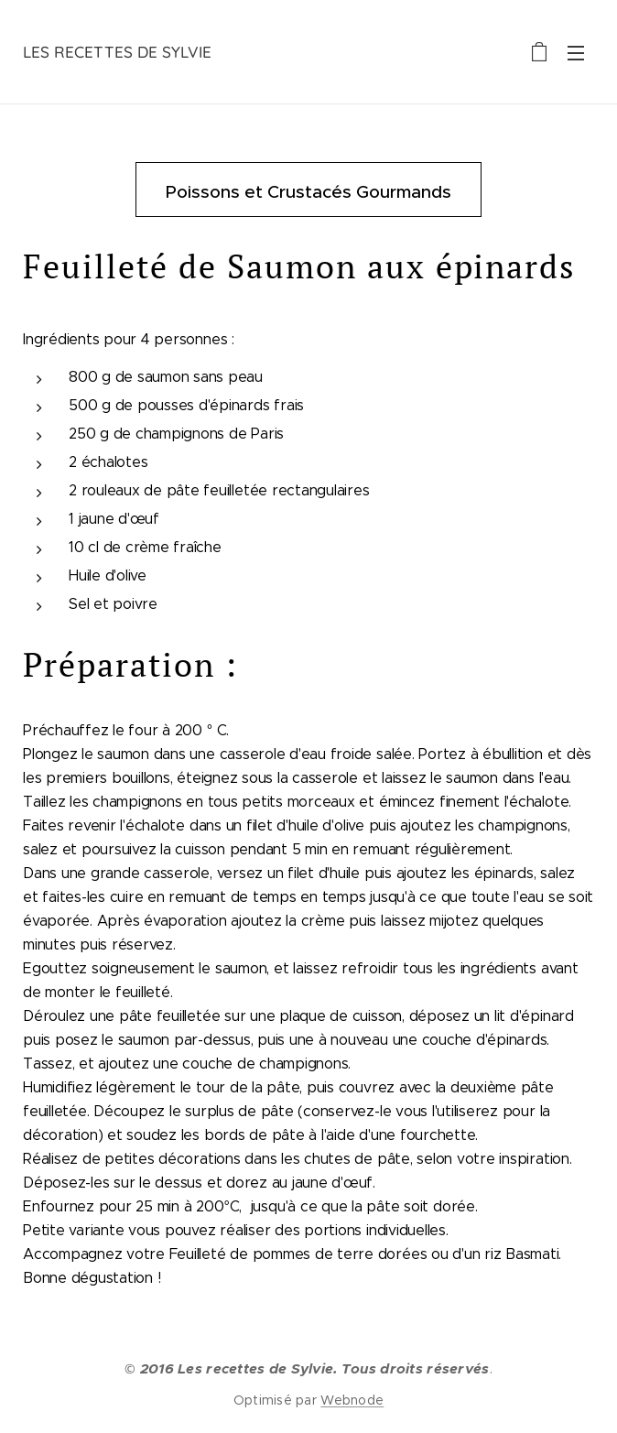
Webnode (352, 1400)
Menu (576, 53)
